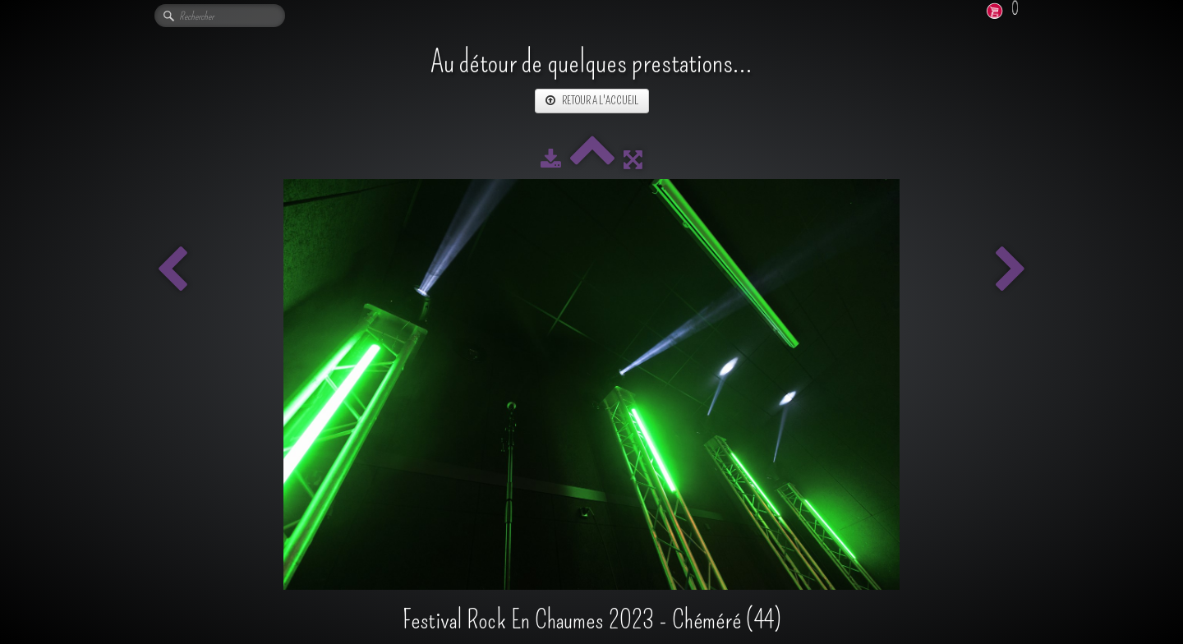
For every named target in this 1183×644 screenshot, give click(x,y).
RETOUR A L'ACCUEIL (591, 101)
